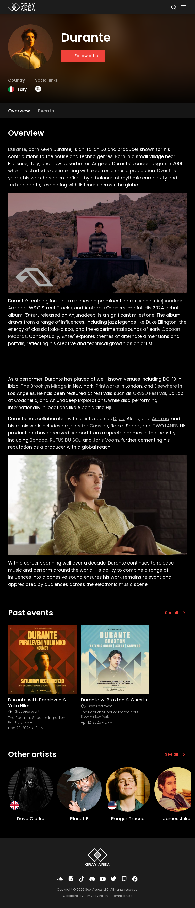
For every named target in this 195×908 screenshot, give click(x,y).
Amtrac (160, 418)
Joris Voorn (106, 440)
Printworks (107, 386)
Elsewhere (165, 386)
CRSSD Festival (149, 393)
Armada (17, 308)
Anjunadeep (170, 301)
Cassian (99, 425)
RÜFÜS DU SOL (65, 440)
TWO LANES (165, 425)
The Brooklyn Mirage (44, 386)
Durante (17, 149)
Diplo (118, 418)
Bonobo (38, 440)
